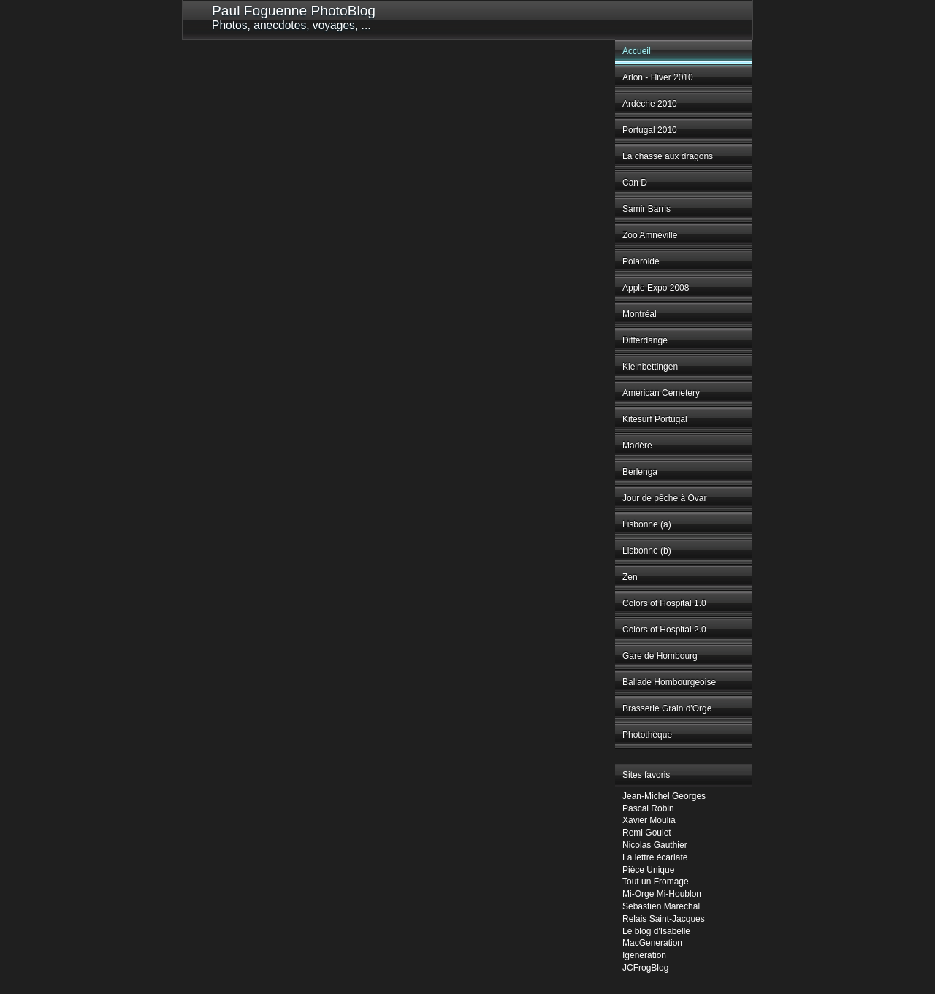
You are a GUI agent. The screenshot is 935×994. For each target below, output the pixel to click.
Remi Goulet (646, 832)
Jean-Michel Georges (664, 796)
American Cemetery (661, 393)
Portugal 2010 (649, 130)
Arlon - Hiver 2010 (657, 77)
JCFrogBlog (645, 968)
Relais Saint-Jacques (663, 919)
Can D (634, 182)
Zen (630, 577)
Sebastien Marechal (661, 906)
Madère (637, 445)
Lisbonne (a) (646, 524)
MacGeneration (652, 943)
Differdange (645, 340)
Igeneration (644, 955)
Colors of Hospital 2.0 (664, 629)
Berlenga (639, 472)
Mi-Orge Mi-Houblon (661, 894)
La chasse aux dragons (667, 156)
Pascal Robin (648, 808)
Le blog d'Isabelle (656, 931)
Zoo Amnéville (649, 235)
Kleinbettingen (650, 367)
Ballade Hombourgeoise (669, 682)
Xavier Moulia (649, 820)
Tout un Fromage (655, 881)
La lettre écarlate (654, 857)
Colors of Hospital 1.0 (664, 603)
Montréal (639, 314)
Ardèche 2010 (649, 104)
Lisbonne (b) (646, 551)
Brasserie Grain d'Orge (666, 708)
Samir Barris (646, 209)
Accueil (636, 51)
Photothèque (647, 735)
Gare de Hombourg (660, 656)
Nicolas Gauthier (654, 845)
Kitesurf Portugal (654, 419)
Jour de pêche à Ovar (664, 498)
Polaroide (641, 261)
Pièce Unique (648, 870)
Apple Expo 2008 (655, 288)
